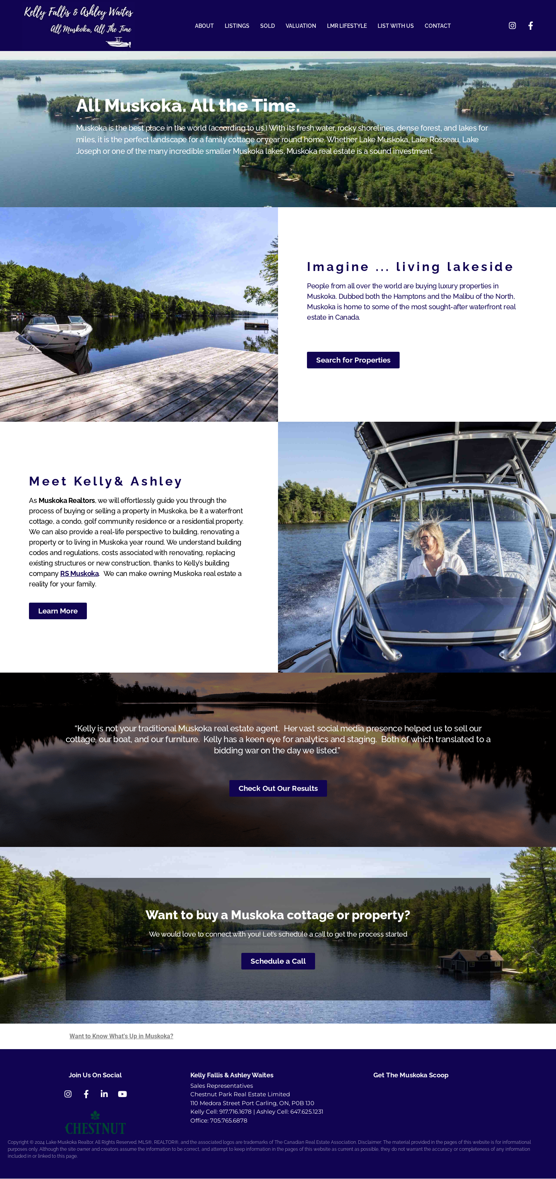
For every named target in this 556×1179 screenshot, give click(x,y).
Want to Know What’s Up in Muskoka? (121, 1036)
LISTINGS (237, 26)
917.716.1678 (235, 1112)
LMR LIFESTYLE (347, 26)
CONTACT (438, 26)
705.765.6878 (228, 1120)
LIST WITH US (396, 26)
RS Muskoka (79, 574)
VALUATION (301, 26)
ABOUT (204, 26)
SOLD (267, 26)
